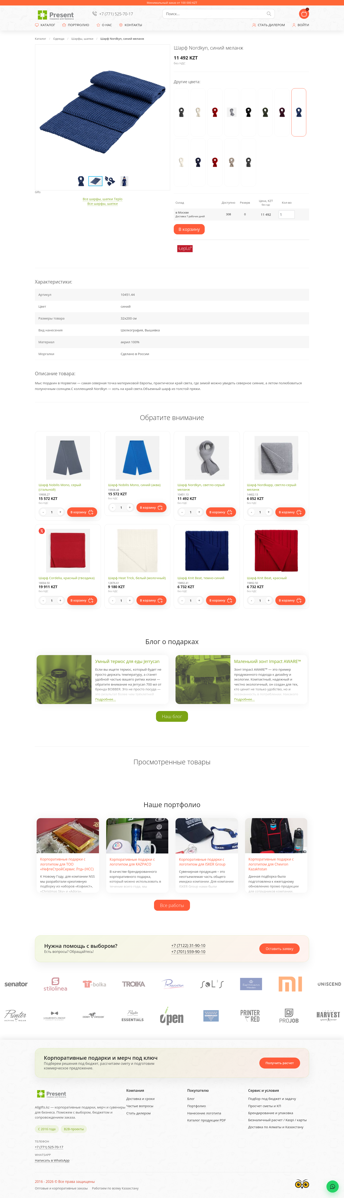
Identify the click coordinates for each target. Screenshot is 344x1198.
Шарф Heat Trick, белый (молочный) (137, 578)
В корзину (189, 229)
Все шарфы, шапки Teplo (102, 199)
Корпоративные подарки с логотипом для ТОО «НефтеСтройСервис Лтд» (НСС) (67, 864)
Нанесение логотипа (204, 1113)
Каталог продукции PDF (206, 1120)
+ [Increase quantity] (60, 512)
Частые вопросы (139, 1106)
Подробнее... (105, 699)
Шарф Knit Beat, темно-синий (200, 578)
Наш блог (172, 716)
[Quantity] (51, 512)
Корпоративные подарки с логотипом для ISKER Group (202, 862)
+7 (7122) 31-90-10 (188, 945)
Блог (191, 1098)
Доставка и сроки (140, 1098)
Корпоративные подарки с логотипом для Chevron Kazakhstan (271, 864)
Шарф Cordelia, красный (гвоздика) (67, 578)
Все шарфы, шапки (102, 203)
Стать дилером (138, 1113)
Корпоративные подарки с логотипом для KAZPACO (132, 862)
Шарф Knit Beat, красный (267, 578)
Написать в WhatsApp (52, 1160)
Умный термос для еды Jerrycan (127, 661)
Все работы (172, 905)
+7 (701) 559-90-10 (188, 951)
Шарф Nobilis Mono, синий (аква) (134, 485)
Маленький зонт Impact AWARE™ (267, 661)
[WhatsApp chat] (332, 1186)
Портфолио (196, 1106)
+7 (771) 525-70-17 (116, 13)
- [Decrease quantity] (43, 512)
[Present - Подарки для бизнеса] (57, 14)
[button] (162, 52)
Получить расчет (279, 1063)
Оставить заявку (279, 948)
